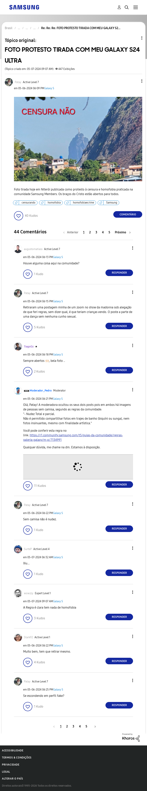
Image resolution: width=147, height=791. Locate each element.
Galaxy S (49, 88)
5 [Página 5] (109, 232)
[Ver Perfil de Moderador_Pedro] (41, 390)
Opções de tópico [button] (135, 38)
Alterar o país (12, 778)
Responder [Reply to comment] (119, 272)
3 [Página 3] (96, 232)
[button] (135, 81)
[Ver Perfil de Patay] (18, 82)
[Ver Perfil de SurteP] (28, 549)
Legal (6, 771)
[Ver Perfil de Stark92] (28, 637)
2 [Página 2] (90, 232)
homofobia (54, 202)
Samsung (111, 202)
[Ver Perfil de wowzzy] (28, 593)
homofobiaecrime (83, 202)
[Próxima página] (122, 232)
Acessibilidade (12, 750)
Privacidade (11, 764)
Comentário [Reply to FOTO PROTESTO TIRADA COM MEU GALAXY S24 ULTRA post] (128, 214)
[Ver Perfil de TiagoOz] (28, 346)
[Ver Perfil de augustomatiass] (33, 249)
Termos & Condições (17, 757)
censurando (28, 202)
